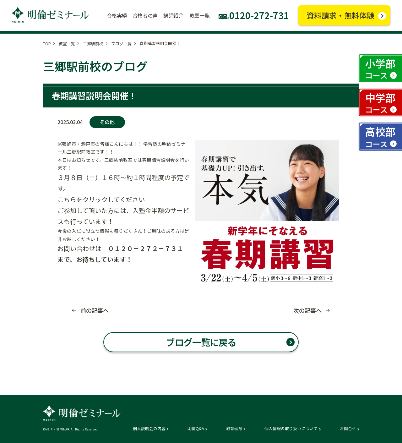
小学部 (380, 68)
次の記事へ (307, 310)
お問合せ (348, 429)
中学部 (380, 102)
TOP (47, 43)
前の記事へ (94, 310)
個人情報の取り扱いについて (291, 429)
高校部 (380, 136)
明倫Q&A (195, 429)
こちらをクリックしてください (101, 199)
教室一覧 (67, 43)
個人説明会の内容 (149, 429)
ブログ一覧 (121, 43)
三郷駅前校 (93, 43)
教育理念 (234, 429)
